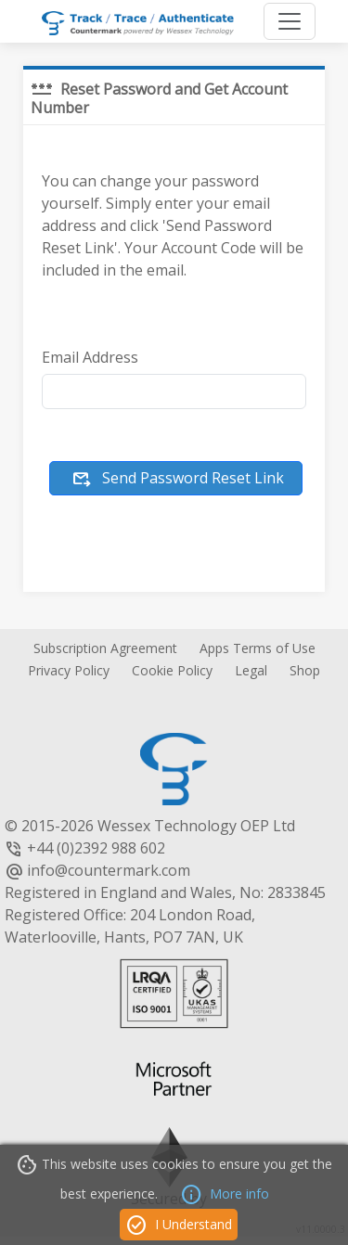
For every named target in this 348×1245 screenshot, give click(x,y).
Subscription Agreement (105, 648)
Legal (251, 670)
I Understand (178, 1226)
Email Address (90, 357)
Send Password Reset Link (177, 480)
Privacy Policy (69, 670)
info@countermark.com (108, 870)
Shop (305, 670)
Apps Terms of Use (258, 648)
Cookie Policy (172, 670)
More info (224, 1195)
